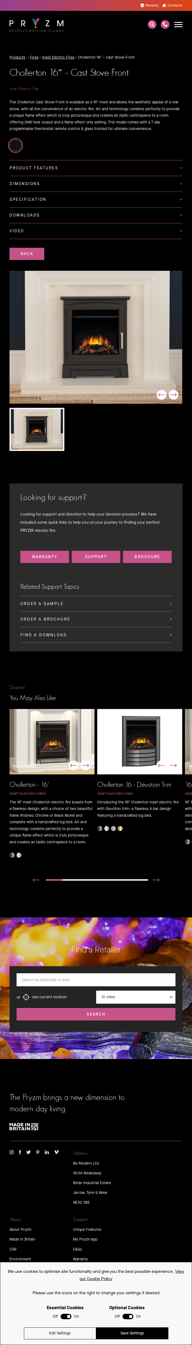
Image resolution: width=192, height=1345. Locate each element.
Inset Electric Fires (58, 57)
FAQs (77, 1249)
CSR (13, 1249)
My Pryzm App (85, 1239)
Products (17, 57)
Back (27, 253)
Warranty (150, 5)
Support (96, 556)
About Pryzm (20, 1229)
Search (96, 1014)
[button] (161, 395)
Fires (34, 57)
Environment (20, 1259)
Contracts (172, 5)
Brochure (147, 556)
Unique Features (87, 1229)
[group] (96, 337)
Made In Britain (22, 1239)
